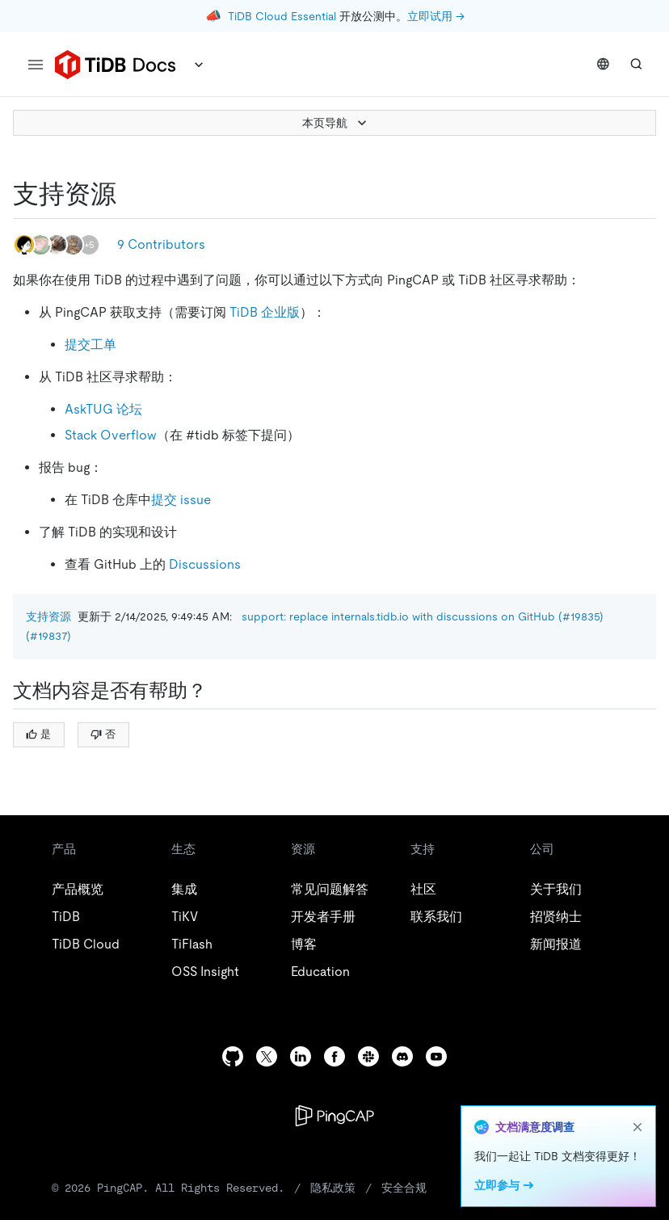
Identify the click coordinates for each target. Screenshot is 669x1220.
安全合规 (404, 1187)
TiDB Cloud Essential (282, 16)
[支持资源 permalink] (129, 194)
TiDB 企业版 (264, 312)
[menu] (35, 64)
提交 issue (181, 499)
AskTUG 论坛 (103, 409)
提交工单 (90, 344)
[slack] (368, 1056)
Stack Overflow (111, 435)
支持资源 (48, 616)
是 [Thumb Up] (38, 734)
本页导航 (336, 123)
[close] (637, 1127)
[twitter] (267, 1056)
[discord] (402, 1056)
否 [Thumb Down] (103, 734)
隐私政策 (333, 1187)
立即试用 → (436, 16)
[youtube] (436, 1056)
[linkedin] (301, 1056)
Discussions (205, 564)
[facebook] (334, 1056)
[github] (233, 1056)
